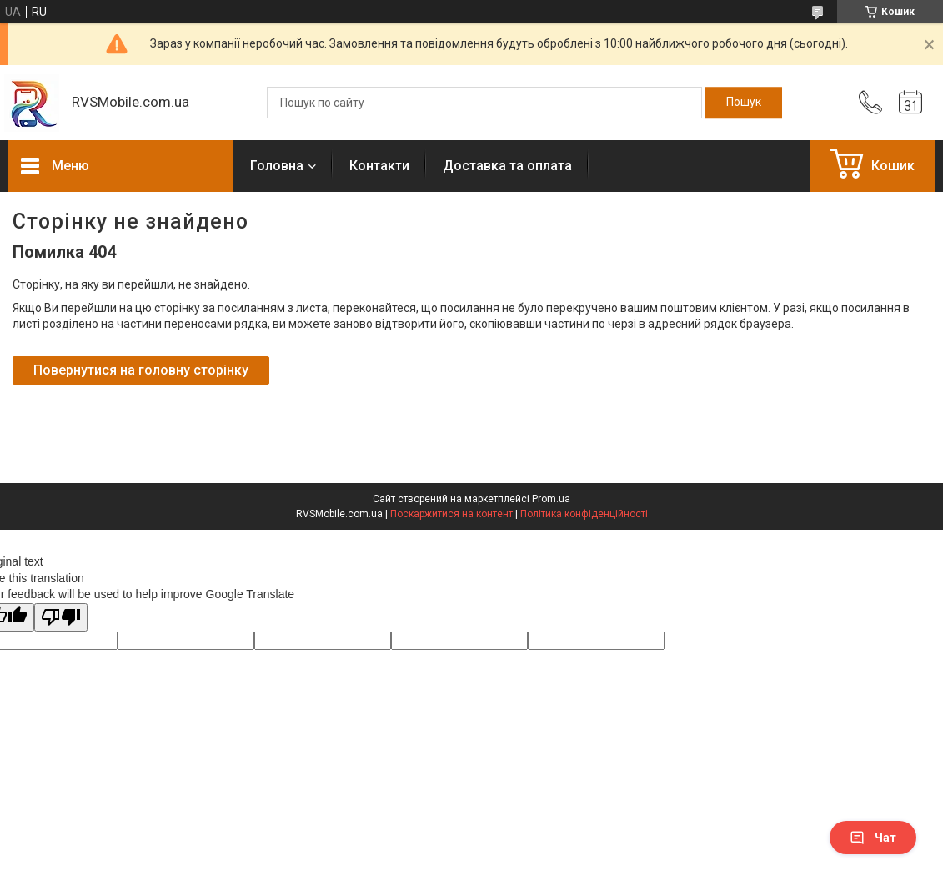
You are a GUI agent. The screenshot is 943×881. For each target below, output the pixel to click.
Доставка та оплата (507, 166)
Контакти (379, 166)
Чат (873, 837)
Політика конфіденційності (584, 514)
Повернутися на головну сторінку (140, 370)
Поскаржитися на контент (451, 514)
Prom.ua (551, 499)
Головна (276, 166)
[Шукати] (743, 102)
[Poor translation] (61, 617)
